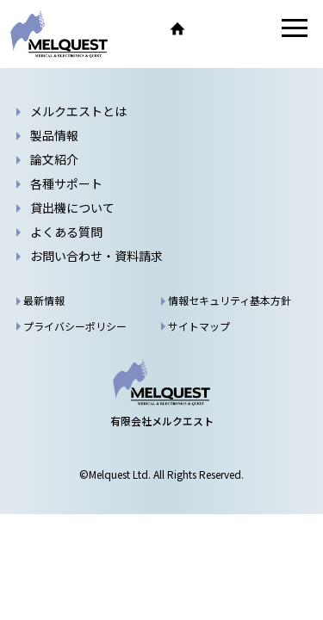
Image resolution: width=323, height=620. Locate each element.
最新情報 (44, 300)
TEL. (214, 28)
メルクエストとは (78, 111)
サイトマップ (199, 326)
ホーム (177, 28)
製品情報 (54, 135)
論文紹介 (54, 159)
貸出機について (72, 207)
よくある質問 (66, 231)
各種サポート (66, 183)
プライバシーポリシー (75, 326)
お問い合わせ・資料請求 (250, 28)
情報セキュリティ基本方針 (229, 300)
